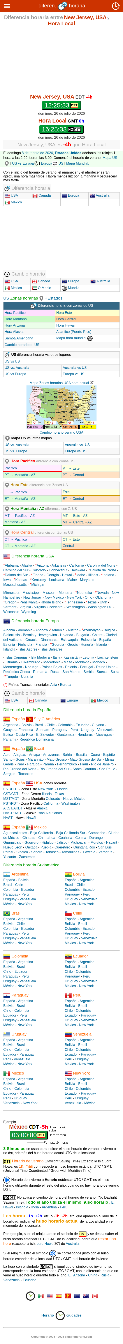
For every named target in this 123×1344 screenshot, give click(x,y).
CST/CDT (10, 794)
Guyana (98, 725)
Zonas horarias (23, 298)
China (92, 1275)
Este (66, 492)
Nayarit (111, 842)
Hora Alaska (14, 332)
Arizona (43, 565)
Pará (20, 764)
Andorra (41, 630)
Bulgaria (82, 635)
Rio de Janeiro (102, 764)
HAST (7, 818)
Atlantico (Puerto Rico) (73, 332)
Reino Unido (105, 667)
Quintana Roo (84, 847)
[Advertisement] (61, 59)
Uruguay (87, 730)
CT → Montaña (16, 546)
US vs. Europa (16, 451)
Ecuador (82, 725)
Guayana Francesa (18, 730)
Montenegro (12, 667)
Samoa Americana (19, 338)
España (105, 640)
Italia (56, 657)
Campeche (96, 833)
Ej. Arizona (76, 1275)
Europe (69, 700)
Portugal (86, 667)
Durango (96, 838)
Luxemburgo (30, 662)
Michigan (38, 584)
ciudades (73, 1315)
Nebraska (84, 592)
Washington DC (100, 607)
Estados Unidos (68, 153)
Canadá (41, 195)
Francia (41, 644)
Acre (7, 754)
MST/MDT (11, 799)
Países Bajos (52, 667)
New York (74, 597)
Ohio (88, 597)
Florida (38, 575)
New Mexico (54, 597)
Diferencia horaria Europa (31, 620)
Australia (99, 195)
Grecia (72, 644)
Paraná (48, 764)
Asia (53, 684)
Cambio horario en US (22, 345)
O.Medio (41, 288)
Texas (92, 602)
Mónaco (98, 662)
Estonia (9, 644)
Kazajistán (71, 657)
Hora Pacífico (15, 313)
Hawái (31, 818)
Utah (103, 602)
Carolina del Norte (100, 565)
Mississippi (31, 592)
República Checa (16, 672)
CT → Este (71, 539)
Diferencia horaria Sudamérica (31, 865)
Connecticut (58, 570)
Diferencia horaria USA (28, 556)
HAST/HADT (13, 813)
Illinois (93, 575)
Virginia (25, 607)
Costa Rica (24, 734)
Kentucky (39, 580)
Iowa (7, 580)
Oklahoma (103, 597)
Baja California (41, 833)
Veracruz (105, 852)
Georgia (52, 575)
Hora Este (64, 313)
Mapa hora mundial (74, 338)
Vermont (9, 607)
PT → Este (71, 468)
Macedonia (51, 662)
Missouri (49, 592)
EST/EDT (10, 789)
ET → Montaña (16, 499)
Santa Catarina (84, 769)
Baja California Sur (70, 833)
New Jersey (32, 597)
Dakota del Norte (103, 570)
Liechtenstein (107, 657)
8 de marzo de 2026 (37, 153)
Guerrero (32, 842)
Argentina (10, 725)
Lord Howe (45, 1243)
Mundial (71, 288)
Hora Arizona (15, 325)
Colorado (39, 570)
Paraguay (59, 730)
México (13, 288)
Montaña (11, 522)
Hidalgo (47, 842)
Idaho (80, 575)
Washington (75, 607)
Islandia (9, 649)
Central (68, 546)
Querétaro (62, 847)
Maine (72, 580)
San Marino (71, 672)
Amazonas (51, 754)
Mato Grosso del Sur (86, 759)
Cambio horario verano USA (61, 432)
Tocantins (25, 774)
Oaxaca (31, 847)
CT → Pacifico (16, 539)
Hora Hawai (65, 325)
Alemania (25, 630)
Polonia (71, 667)
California (76, 565)
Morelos (96, 842)
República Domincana (36, 739)
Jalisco (62, 842)
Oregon (10, 602)
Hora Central (66, 319)
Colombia (65, 725)
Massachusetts (15, 584)
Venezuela (105, 730)
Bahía (67, 754)
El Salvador (45, 734)
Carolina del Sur (15, 570)
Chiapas (28, 838)
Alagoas (19, 754)
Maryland (87, 580)
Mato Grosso (57, 759)
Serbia (88, 672)
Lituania (11, 662)
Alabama (12, 565)
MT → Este (71, 516)
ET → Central (73, 499)
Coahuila (65, 838)
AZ (33, 475)
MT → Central (73, 522)
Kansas (21, 580)
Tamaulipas (70, 852)
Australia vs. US (77, 445)
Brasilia (81, 754)
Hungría (87, 644)
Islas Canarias (16, 657)
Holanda (66, 635)
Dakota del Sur (16, 575)
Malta (68, 662)
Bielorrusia (11, 635)
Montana (65, 592)
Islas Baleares (51, 649)
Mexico (13, 202)
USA (14, 195)
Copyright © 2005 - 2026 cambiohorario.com (61, 1336)
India (35, 1207)
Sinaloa (22, 852)
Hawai (67, 575)
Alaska (27, 565)
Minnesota (11, 592)
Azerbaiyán (91, 630)
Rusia (54, 672)
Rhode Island (51, 602)
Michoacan (78, 842)
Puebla (45, 847)
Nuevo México (74, 799)
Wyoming (28, 612)
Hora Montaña (16, 319)
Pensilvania (29, 602)
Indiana (108, 575)
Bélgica (109, 630)
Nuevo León (12, 847)
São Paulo (107, 769)
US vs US (12, 361)
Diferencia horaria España (27, 709)
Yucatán (9, 857)
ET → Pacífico (16, 492)
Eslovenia (88, 640)
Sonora (36, 852)
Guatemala (65, 734)
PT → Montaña (16, 475)
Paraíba (33, 764)
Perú (74, 730)
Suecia (102, 672)
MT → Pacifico (16, 516)
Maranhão (36, 759)
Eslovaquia (69, 640)
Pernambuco (67, 764)
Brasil (39, 725)
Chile (50, 725)
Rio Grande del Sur (54, 769)
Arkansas (58, 565)
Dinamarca (48, 640)
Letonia (88, 657)
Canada (38, 700)
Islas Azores (27, 649)
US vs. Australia (17, 368)
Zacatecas (27, 857)
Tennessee (74, 602)
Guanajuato (12, 842)
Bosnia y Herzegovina (40, 635)
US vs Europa (25, 163)
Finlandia (25, 644)
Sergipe (9, 774)
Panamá (9, 739)
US (6, 298)
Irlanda (101, 644)
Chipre (97, 635)
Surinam (42, 730)
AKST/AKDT (13, 808)
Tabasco (52, 852)
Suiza (115, 672)
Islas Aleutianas (49, 813)
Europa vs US (73, 374)
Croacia (31, 640)
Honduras (85, 734)
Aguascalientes (15, 833)
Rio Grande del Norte (19, 769)
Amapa (34, 754)
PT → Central (73, 475)
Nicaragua (104, 734)
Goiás (20, 759)
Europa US (52, 163)
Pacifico (11, 468)
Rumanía (40, 672)
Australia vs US (75, 368)
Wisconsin (11, 612)
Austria (72, 630)
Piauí (84, 764)
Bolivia (26, 725)
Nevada (103, 592)
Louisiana (56, 580)
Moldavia (82, 662)
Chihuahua (46, 838)
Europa (70, 195)
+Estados (53, 298)
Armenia (58, 630)
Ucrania (27, 676)
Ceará (95, 754)
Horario (53, 1315)
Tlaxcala (88, 852)
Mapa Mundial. (77, 163)
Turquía (12, 676)
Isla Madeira (40, 657)
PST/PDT (10, 803)
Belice (8, 734)
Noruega (32, 667)
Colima (80, 838)
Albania (9, 630)
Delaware (77, 570)
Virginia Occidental (48, 607)
